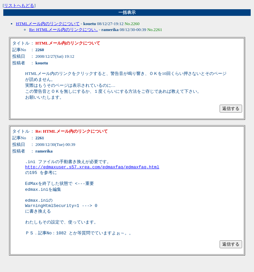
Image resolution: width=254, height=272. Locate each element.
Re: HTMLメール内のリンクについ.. (63, 29)
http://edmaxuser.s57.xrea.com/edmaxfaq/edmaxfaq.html (92, 168)
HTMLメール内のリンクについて (48, 23)
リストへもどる (19, 5)
